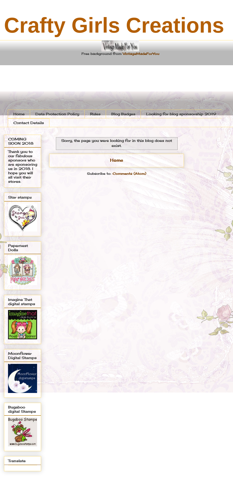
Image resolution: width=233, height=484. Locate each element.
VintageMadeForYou (140, 54)
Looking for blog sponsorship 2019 (181, 114)
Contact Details (28, 123)
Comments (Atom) (129, 174)
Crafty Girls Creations (114, 25)
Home (19, 114)
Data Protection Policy (57, 114)
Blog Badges (123, 114)
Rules (95, 114)
